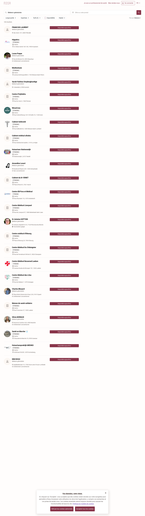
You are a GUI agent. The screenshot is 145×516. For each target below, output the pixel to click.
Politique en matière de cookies (83, 504)
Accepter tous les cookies (85, 509)
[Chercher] (138, 12)
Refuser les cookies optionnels (61, 509)
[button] (105, 493)
